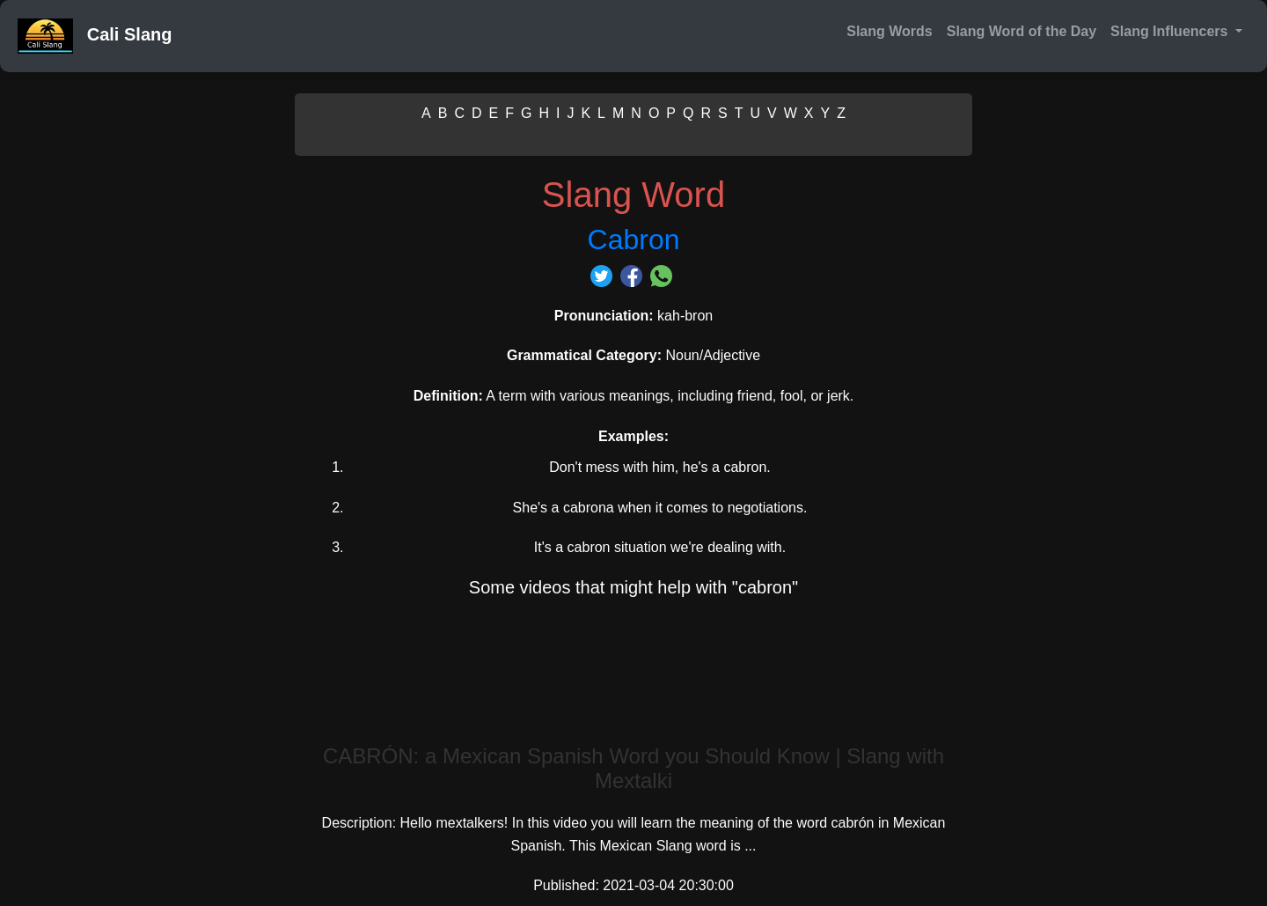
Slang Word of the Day (1021, 31)
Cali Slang (95, 36)
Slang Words (889, 31)
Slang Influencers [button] (1171, 31)
